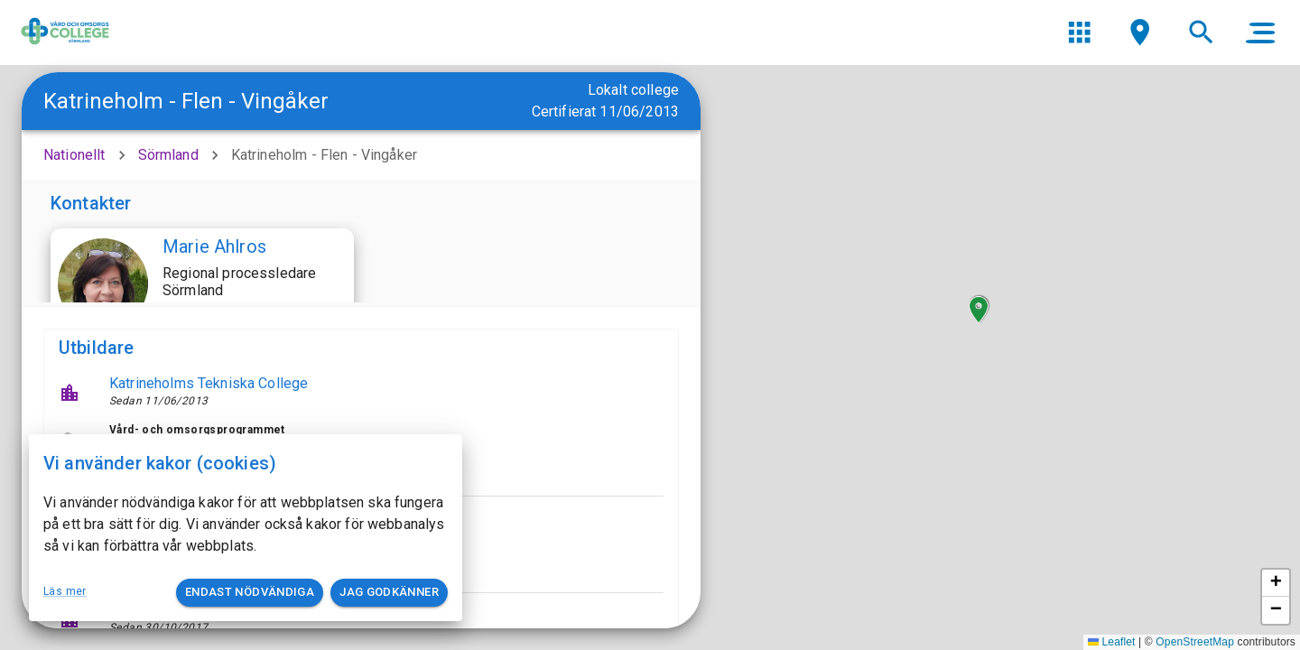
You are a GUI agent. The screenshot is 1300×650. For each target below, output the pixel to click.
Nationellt (74, 154)
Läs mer (65, 591)
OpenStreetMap (1195, 642)
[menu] (1079, 32)
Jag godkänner (389, 593)
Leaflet (1112, 642)
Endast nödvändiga (249, 593)
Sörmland (168, 154)
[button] (978, 309)
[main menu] (1260, 32)
